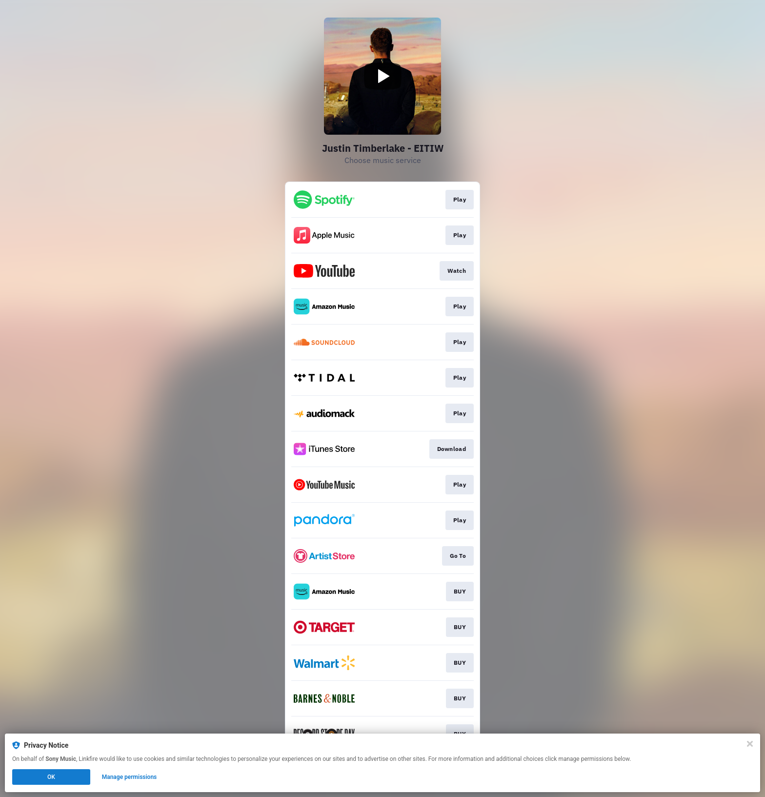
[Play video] (382, 76)
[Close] (750, 744)
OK (51, 777)
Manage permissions (129, 777)
